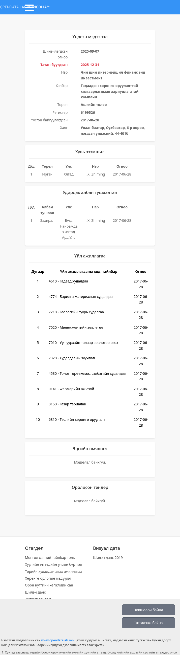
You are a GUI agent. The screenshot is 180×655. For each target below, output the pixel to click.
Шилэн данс (35, 592)
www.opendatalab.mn (57, 640)
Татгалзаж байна (148, 622)
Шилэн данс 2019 (108, 557)
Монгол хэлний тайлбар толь (50, 557)
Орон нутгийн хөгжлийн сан (49, 585)
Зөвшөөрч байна (148, 609)
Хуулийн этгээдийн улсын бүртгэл (53, 564)
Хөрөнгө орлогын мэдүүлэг (48, 578)
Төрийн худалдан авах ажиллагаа (53, 571)
